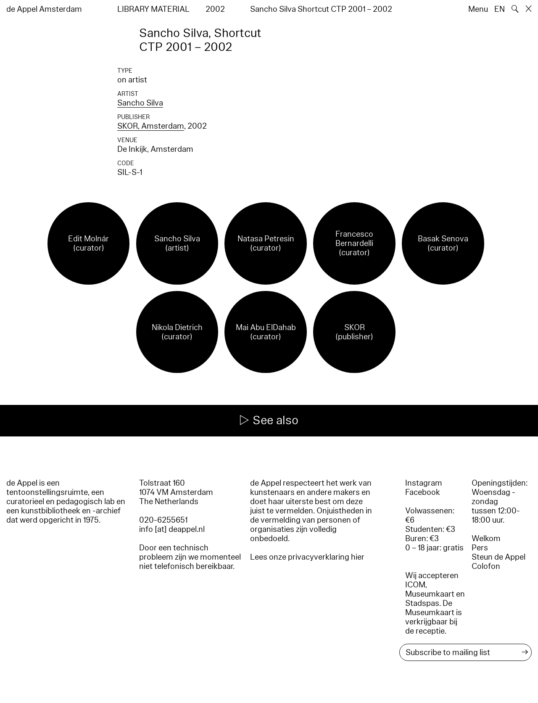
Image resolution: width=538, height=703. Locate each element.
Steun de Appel (498, 557)
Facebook (422, 492)
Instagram (423, 483)
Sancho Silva (140, 103)
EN (499, 9)
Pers (480, 547)
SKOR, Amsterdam (150, 126)
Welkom (486, 538)
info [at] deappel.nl (172, 529)
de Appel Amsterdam (44, 9)
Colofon (486, 566)
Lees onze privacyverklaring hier (307, 557)
